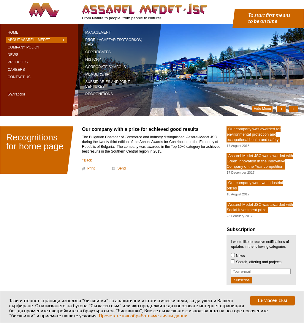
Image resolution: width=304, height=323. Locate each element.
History (93, 59)
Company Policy (23, 47)
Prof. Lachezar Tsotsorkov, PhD (113, 42)
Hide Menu (262, 108)
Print (91, 168)
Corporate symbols (105, 67)
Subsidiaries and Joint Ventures (107, 84)
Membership (97, 74)
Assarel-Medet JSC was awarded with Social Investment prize (260, 207)
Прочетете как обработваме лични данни (143, 317)
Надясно (293, 109)
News (13, 55)
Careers (16, 70)
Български (16, 94)
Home (13, 32)
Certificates (98, 52)
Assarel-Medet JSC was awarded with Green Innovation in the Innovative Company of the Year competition (260, 161)
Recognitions (99, 94)
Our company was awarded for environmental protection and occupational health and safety (254, 134)
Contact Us (19, 77)
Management (98, 32)
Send (121, 168)
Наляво (281, 109)
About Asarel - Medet (29, 40)
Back (87, 160)
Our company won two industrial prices (255, 185)
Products (18, 62)
